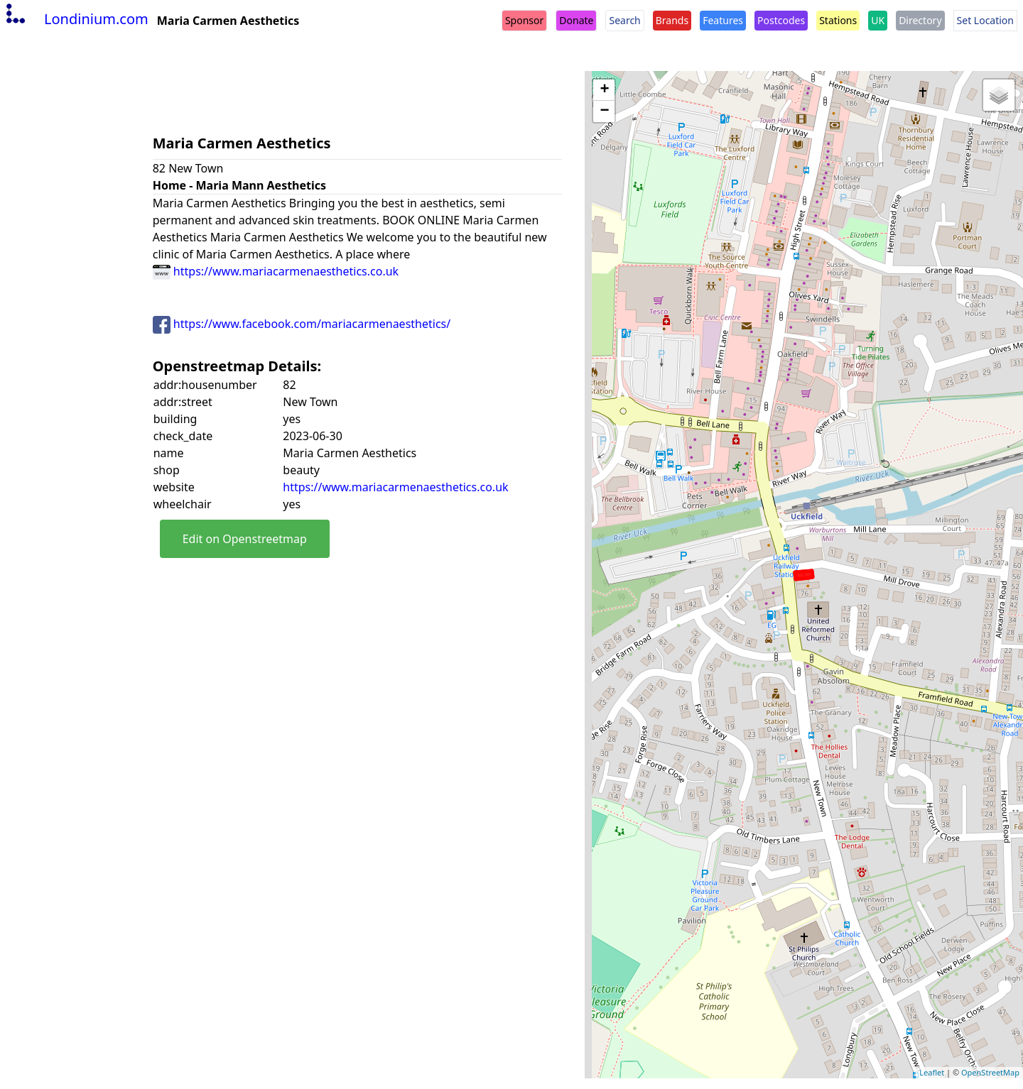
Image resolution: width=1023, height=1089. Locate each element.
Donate (576, 20)
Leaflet (931, 1072)
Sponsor (524, 20)
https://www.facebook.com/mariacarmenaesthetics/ (302, 324)
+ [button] (604, 90)
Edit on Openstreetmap (245, 539)
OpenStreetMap (990, 1072)
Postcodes (781, 20)
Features (723, 20)
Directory (920, 20)
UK (877, 20)
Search (624, 20)
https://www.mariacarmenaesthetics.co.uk (276, 271)
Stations (838, 20)
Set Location (985, 20)
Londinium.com (75, 18)
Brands (672, 20)
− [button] (604, 111)
